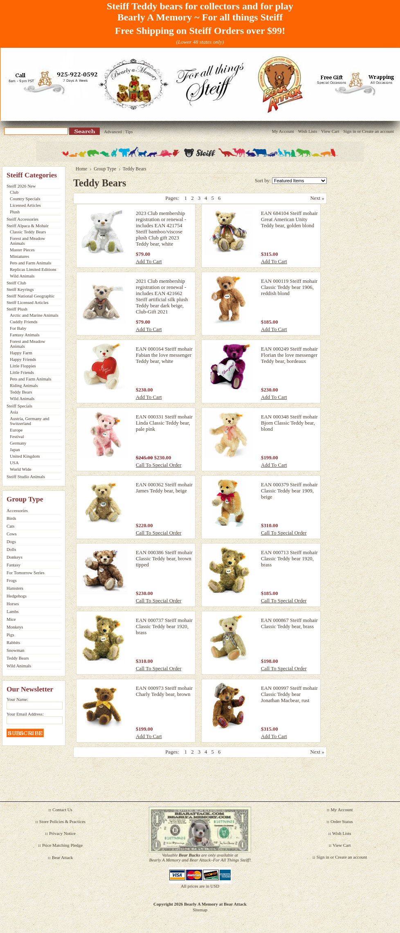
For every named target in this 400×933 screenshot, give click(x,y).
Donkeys (14, 557)
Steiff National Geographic (31, 295)
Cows (12, 533)
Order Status (341, 821)
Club (14, 192)
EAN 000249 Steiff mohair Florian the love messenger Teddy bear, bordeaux (289, 355)
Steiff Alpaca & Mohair (28, 225)
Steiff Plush (17, 309)
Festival (17, 436)
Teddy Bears (21, 391)
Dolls (11, 549)
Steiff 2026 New (21, 185)
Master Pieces (22, 249)
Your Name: (17, 699)
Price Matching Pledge (62, 845)
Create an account (378, 131)
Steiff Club (16, 282)
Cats (10, 526)
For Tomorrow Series (26, 572)
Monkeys (15, 626)
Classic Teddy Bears (28, 231)
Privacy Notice (62, 833)
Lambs (13, 611)
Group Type (105, 168)
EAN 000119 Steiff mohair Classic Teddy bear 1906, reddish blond (289, 287)
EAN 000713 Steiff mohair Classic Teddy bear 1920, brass (289, 559)
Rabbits (13, 642)
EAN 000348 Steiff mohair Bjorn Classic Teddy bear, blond (289, 423)
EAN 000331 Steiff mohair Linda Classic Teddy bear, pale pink (164, 423)
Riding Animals (24, 385)
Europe (16, 429)
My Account (283, 131)
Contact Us (62, 809)
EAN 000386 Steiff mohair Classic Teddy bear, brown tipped (164, 559)
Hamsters (15, 588)
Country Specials (25, 198)
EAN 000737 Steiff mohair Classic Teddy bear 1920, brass (164, 626)
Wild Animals (22, 275)
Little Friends (22, 372)
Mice (11, 619)
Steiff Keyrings (20, 289)
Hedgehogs (17, 595)
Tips (129, 131)
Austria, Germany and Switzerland (29, 421)
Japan (15, 449)
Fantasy (13, 564)
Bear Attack (62, 857)
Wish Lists (307, 131)
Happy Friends (23, 359)
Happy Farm (21, 352)
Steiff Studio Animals (26, 476)
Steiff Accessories (22, 219)
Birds (11, 518)
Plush (15, 211)
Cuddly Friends (23, 321)
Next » (317, 198)
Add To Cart (149, 261)
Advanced (113, 131)
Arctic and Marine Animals (34, 315)
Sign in (349, 131)
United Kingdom (25, 456)
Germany (18, 443)
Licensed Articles (25, 205)
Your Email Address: (25, 713)
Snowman (16, 650)
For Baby (18, 328)
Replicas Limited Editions (33, 269)
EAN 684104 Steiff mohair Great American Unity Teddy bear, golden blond (289, 219)
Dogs (11, 541)
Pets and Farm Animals (30, 262)
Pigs (10, 634)
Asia (14, 411)
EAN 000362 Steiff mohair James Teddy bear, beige (164, 488)
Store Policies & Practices (62, 821)
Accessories (17, 510)
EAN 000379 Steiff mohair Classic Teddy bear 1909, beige (289, 491)
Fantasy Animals (25, 334)
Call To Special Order (159, 465)
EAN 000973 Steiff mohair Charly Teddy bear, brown (164, 691)
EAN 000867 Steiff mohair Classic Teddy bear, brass (289, 623)
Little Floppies (23, 365)
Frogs (12, 580)
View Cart (330, 131)
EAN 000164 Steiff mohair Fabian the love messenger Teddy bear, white (164, 355)
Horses (13, 603)
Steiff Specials (19, 405)
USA (14, 462)
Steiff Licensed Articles (27, 302)
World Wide (20, 469)
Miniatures (19, 256)
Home (81, 168)
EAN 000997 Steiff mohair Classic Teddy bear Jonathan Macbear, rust (289, 694)
